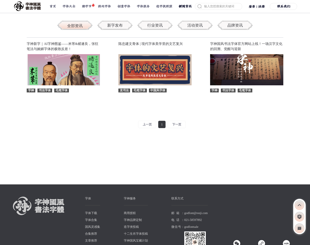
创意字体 (123, 6)
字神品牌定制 (133, 220)
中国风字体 (157, 90)
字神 (31, 90)
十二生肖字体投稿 (136, 233)
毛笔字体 (62, 90)
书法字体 (45, 90)
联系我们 (283, 6)
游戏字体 (104, 6)
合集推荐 (91, 233)
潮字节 (86, 6)
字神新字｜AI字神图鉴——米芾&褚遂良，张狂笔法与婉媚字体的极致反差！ (62, 46)
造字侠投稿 (131, 226)
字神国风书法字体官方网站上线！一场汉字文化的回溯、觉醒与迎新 (246, 46)
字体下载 (91, 213)
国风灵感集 (92, 226)
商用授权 (130, 213)
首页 (53, 6)
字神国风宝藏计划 (136, 240)
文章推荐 (91, 240)
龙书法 (124, 90)
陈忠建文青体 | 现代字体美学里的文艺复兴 (150, 44)
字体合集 (91, 220)
